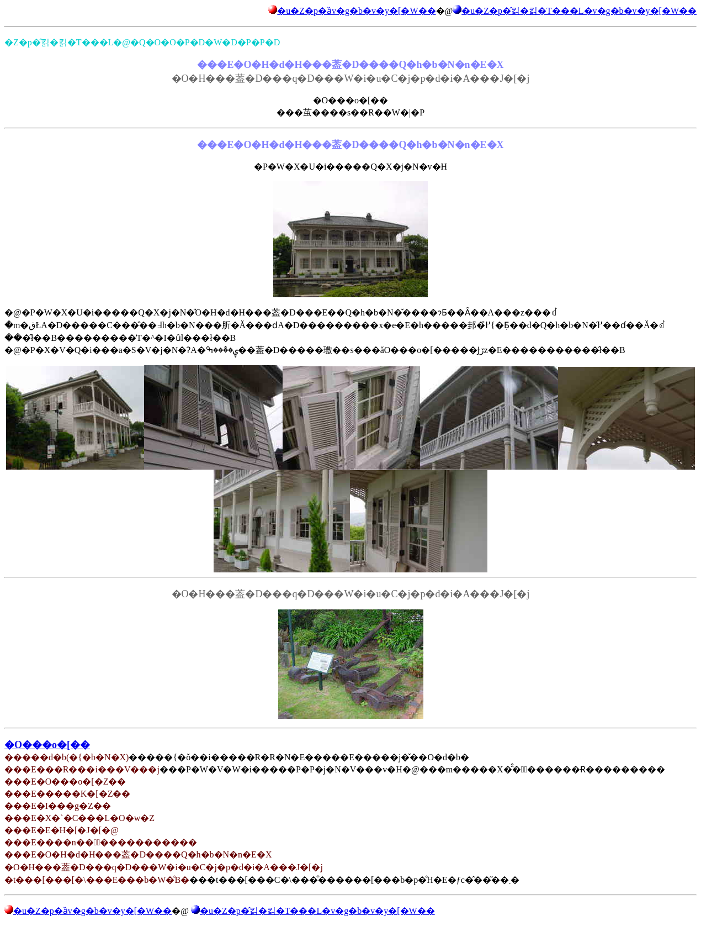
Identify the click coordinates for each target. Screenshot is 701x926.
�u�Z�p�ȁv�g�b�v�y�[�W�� (356, 10)
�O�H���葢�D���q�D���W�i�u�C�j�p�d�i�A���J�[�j (351, 593)
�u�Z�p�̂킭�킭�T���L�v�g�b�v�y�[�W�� (579, 10)
